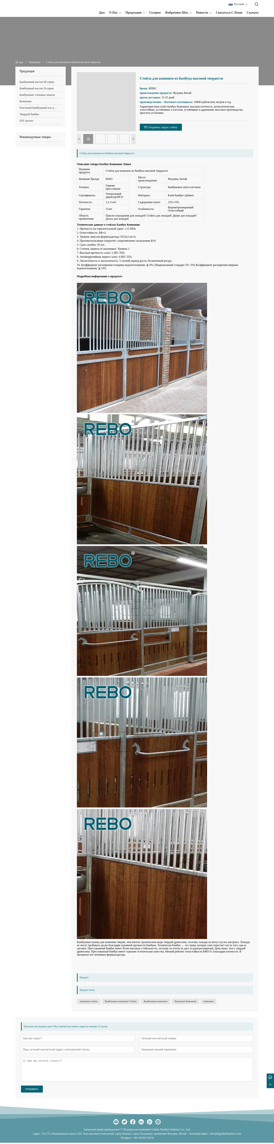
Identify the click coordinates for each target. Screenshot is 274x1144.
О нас (113, 12)
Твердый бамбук (29, 114)
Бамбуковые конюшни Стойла (128, 1001)
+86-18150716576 (143, 1139)
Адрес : (37, 1134)
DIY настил (26, 120)
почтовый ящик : (199, 1134)
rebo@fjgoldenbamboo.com (225, 1134)
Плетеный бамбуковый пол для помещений (41, 107)
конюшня (226, 1001)
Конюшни (25, 101)
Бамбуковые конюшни (164, 1001)
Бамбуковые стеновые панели (37, 94)
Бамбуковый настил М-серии (37, 81)
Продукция (133, 12)
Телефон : (126, 1139)
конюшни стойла (91, 1001)
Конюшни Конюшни (199, 1001)
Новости (202, 12)
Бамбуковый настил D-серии (36, 88)
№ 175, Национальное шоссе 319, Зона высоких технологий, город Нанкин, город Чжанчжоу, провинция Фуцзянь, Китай (114, 1134)
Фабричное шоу (176, 12)
